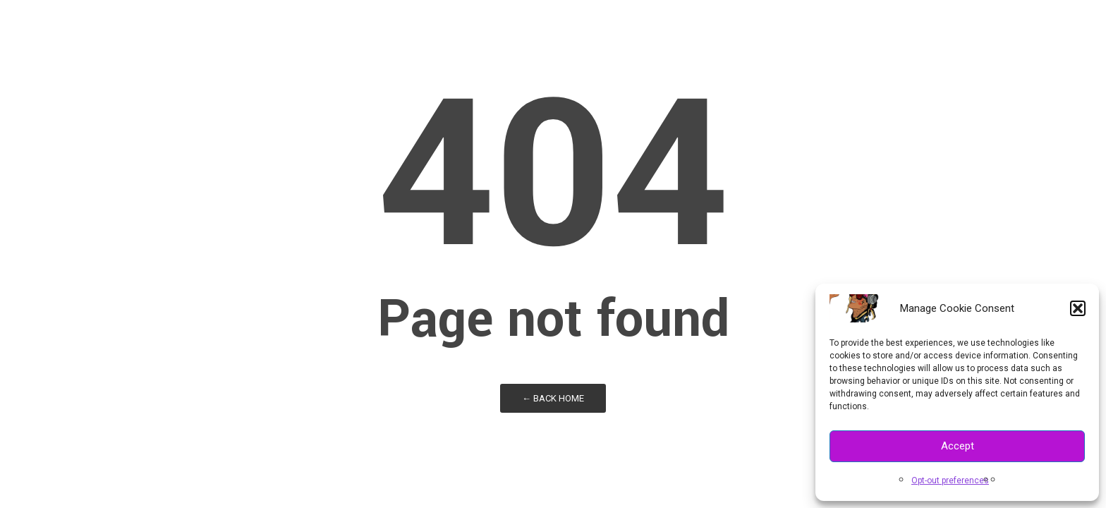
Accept (957, 446)
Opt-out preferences (950, 480)
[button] (1078, 308)
